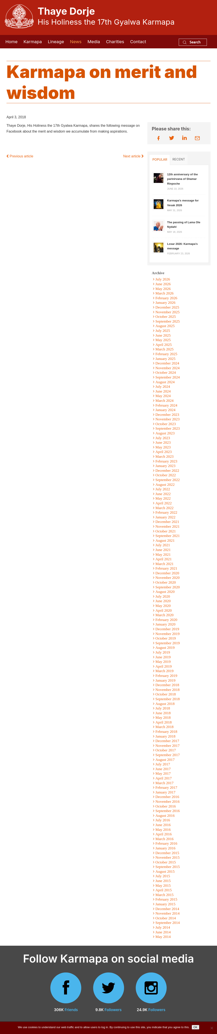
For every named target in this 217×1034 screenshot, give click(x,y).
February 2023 (166, 461)
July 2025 (162, 331)
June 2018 (163, 713)
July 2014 (162, 927)
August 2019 (165, 648)
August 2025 (165, 326)
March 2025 (164, 349)
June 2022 (163, 494)
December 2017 (167, 741)
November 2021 (167, 526)
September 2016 (167, 811)
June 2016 (163, 825)
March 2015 (164, 895)
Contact (138, 41)
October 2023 (165, 424)
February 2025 (166, 354)
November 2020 (167, 578)
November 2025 (167, 312)
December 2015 (167, 853)
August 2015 (165, 871)
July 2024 (162, 387)
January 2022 (165, 517)
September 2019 (167, 643)
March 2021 (164, 564)
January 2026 (165, 303)
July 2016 (162, 820)
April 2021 (163, 559)
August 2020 (165, 592)
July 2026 (162, 279)
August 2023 (165, 433)
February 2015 (166, 899)
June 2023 (163, 442)
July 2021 (162, 545)
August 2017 (165, 760)
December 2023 (167, 415)
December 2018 (167, 685)
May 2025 (163, 340)
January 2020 (165, 624)
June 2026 (163, 284)
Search (192, 42)
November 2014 (167, 913)
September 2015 (167, 867)
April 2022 (163, 503)
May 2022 (163, 498)
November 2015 (167, 857)
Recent (178, 159)
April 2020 (163, 610)
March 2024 (164, 401)
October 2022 (165, 475)
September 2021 (167, 536)
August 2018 (165, 704)
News (75, 41)
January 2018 (165, 736)
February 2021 (166, 568)
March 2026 (164, 293)
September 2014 (167, 923)
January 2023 (165, 466)
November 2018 (167, 690)
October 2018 (165, 694)
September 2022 (167, 480)
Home (11, 41)
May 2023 (163, 447)
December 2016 (167, 797)
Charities (115, 41)
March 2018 (164, 727)
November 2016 (167, 802)
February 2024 (166, 405)
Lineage (56, 41)
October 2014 (165, 918)
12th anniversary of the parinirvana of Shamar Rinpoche (182, 179)
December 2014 (167, 909)
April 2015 (163, 890)
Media (94, 41)
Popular (159, 160)
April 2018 (163, 722)
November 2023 (167, 419)
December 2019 (167, 629)
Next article (133, 156)
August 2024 (165, 382)
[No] (211, 1028)
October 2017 (165, 750)
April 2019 (163, 666)
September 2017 (167, 755)
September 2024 (167, 377)
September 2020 (167, 587)
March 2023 (164, 456)
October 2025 (165, 317)
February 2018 (166, 732)
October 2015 (165, 862)
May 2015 (163, 886)
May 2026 (163, 289)
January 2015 (165, 904)
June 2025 (163, 335)
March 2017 (164, 783)
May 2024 (163, 396)
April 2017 (163, 778)
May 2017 (163, 773)
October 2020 (165, 582)
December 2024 (167, 363)
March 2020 (164, 615)
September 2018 (167, 699)
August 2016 (165, 816)
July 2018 (162, 708)
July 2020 (162, 596)
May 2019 (163, 662)
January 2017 (165, 792)
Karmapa (33, 41)
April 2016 (163, 834)
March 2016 (164, 839)
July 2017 (162, 764)
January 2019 (165, 680)
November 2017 (167, 746)
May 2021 (163, 555)
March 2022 (164, 508)
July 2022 (162, 489)
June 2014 (163, 932)
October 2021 (165, 531)
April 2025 (163, 345)
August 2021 (165, 540)
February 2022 (166, 512)
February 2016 (166, 843)
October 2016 (165, 806)
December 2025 (167, 307)
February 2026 (166, 298)
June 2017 (163, 769)
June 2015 (163, 881)
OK (195, 1027)
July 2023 (162, 438)
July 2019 (162, 652)
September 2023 (167, 428)
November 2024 (167, 368)
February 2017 (166, 787)
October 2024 (165, 373)
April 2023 (163, 452)
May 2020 (163, 606)
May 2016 (163, 830)
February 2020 (166, 620)
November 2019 (167, 634)
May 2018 (163, 718)
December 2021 (167, 522)
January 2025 (165, 359)
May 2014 (163, 937)
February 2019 (166, 676)
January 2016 (165, 848)
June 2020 (163, 601)
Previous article (19, 156)
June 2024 (163, 391)
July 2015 (162, 876)
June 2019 (163, 657)
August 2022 (165, 485)
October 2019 (165, 638)
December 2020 (167, 573)
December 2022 (167, 471)
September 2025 (167, 321)
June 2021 (163, 550)
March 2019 (164, 671)
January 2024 (165, 410)
